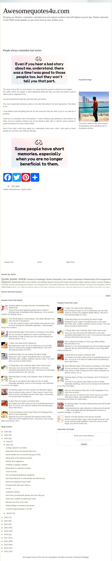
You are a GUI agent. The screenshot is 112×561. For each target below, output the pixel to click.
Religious (107, 282)
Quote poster (26, 189)
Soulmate (60, 285)
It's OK (8, 488)
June (8, 441)
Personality (53, 285)
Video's (108, 287)
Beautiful (57, 279)
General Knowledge (36, 279)
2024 (6, 438)
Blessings (52, 287)
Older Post (70, 262)
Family (65, 282)
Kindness (87, 282)
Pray (95, 287)
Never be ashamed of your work (18, 482)
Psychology (19, 285)
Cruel (63, 287)
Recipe (99, 287)
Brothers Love (15, 287)
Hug (71, 287)
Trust (35, 285)
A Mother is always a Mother (17, 465)
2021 (6, 524)
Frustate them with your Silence (18, 485)
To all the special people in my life (19, 509)
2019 (6, 531)
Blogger (86, 557)
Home (39, 262)
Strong (56, 282)
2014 (6, 548)
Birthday (82, 285)
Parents (108, 285)
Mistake (91, 287)
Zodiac (80, 282)
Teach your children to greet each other (21, 499)
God (39, 282)
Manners (31, 287)
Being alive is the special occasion (19, 458)
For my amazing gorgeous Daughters (20, 475)
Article (22, 279)
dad (91, 285)
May (8, 445)
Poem (46, 285)
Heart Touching (70, 285)
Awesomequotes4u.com (36, 11)
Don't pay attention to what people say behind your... (26, 478)
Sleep (45, 287)
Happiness (6, 282)
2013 (6, 551)
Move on (37, 287)
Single (8, 287)
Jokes (70, 279)
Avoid (95, 285)
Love (64, 279)
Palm (41, 287)
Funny (28, 282)
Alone (93, 282)
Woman (51, 282)
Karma (79, 287)
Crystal (67, 287)
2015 (6, 545)
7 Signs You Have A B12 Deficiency (22, 343)
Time (103, 287)
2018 (6, 534)
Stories (49, 279)
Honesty (12, 285)
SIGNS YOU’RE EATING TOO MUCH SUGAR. (83, 417)
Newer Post (8, 262)
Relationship (89, 279)
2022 (6, 521)
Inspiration (78, 279)
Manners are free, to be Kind (17, 502)
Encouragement (103, 279)
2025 (6, 435)
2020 (6, 528)
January (9, 513)
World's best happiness (15, 461)
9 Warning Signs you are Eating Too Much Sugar (27, 354)
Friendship (5, 285)
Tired (87, 285)
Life (61, 282)
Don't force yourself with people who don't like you (25, 495)
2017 (6, 538)
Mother (34, 282)
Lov (82, 287)
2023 (6, 517)
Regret (3, 287)
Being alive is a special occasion (18, 468)
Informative (73, 282)
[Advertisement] (35, 35)
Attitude (44, 282)
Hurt (25, 285)
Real (77, 285)
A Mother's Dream (13, 492)
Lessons (99, 282)
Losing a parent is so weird (16, 448)
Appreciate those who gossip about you (21, 451)
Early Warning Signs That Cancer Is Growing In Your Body (31, 332)
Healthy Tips (24, 287)
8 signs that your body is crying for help (24, 401)
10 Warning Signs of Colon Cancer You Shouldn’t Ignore (30, 390)
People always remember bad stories (20, 505)
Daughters (101, 285)
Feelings (41, 285)
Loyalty (86, 287)
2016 (6, 541)
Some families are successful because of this (23, 455)
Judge (75, 287)
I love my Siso (11, 472)
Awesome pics (14, 189)
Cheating (58, 287)
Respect (30, 285)
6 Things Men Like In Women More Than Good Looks (29, 365)
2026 (6, 432)
